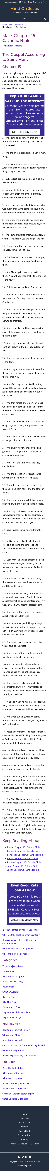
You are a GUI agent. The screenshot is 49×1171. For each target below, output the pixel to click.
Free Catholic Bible (11, 1007)
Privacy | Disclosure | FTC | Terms (24, 1143)
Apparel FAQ (24, 1131)
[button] (45, 19)
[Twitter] (23, 1157)
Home (24, 1114)
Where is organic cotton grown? (17, 948)
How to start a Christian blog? (16, 1029)
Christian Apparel (10, 991)
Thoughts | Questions (12, 966)
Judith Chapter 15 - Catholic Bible (23, 869)
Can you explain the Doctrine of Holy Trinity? (23, 1045)
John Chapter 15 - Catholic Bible (22, 866)
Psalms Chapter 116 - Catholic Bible (24, 862)
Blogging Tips (8, 997)
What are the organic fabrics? (16, 953)
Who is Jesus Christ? (12, 1035)
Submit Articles (24, 1135)
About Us (24, 1118)
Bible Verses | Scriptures (13, 976)
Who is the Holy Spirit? (13, 1050)
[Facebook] (19, 1157)
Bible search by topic (12, 1078)
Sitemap (24, 1139)
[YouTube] (30, 1157)
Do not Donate (24, 1122)
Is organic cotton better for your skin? (20, 929)
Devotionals (8, 986)
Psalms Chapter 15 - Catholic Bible (23, 850)
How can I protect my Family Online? (20, 1055)
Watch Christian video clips (15, 1098)
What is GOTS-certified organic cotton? (21, 934)
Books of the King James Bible (16, 1083)
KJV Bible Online (10, 1002)
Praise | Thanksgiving (12, 981)
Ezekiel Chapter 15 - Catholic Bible (23, 847)
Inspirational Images (12, 1017)
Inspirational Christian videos (16, 1012)
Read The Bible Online (13, 1068)
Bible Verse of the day (12, 1073)
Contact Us (24, 1126)
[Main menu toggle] (24, 19)
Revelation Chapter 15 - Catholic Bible (25, 854)
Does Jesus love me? (12, 1040)
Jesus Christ (8, 971)
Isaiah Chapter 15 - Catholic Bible (22, 858)
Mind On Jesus (24, 8)
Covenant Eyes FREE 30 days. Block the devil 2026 (24, 2)
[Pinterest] (26, 1157)
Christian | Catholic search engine (18, 1093)
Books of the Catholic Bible (15, 1088)
